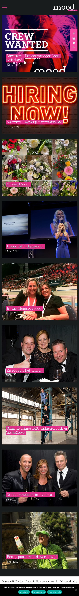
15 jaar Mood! (18, 184)
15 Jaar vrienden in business (30, 495)
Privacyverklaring (68, 581)
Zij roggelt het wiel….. (25, 370)
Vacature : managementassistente (34, 122)
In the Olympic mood (24, 308)
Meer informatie (55, 592)
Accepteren (24, 592)
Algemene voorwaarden (47, 581)
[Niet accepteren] (75, 590)
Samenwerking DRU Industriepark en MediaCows (37, 431)
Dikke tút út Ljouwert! (25, 246)
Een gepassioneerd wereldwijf (31, 557)
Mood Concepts (27, 581)
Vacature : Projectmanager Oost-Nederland (33, 58)
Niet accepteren (38, 592)
